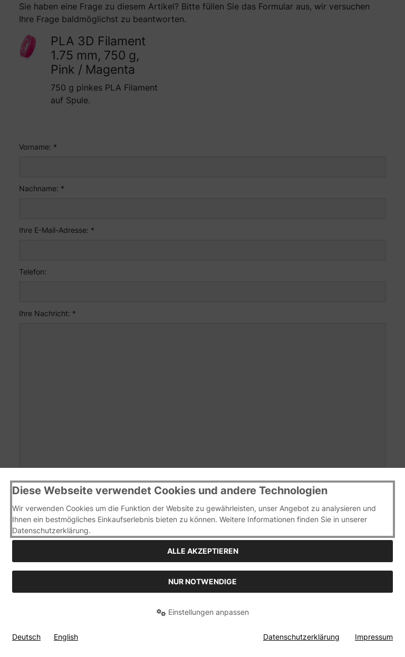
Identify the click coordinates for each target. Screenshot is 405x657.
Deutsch (26, 636)
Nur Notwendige (202, 581)
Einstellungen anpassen (203, 611)
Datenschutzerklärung (301, 636)
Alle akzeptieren (202, 550)
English (66, 636)
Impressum (374, 636)
